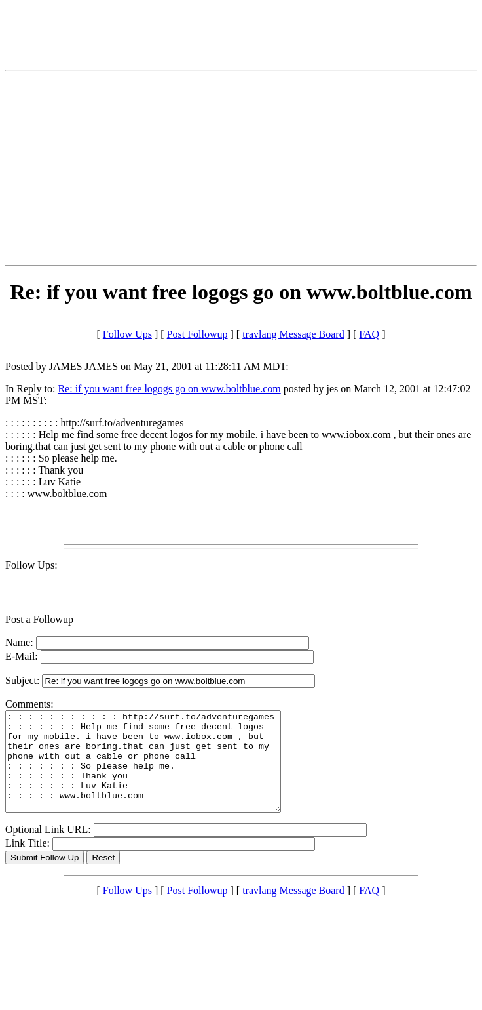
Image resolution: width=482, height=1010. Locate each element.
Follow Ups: (31, 565)
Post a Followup (39, 619)
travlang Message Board (293, 334)
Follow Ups (127, 334)
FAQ (369, 334)
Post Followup (197, 334)
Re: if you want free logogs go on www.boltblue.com (169, 388)
